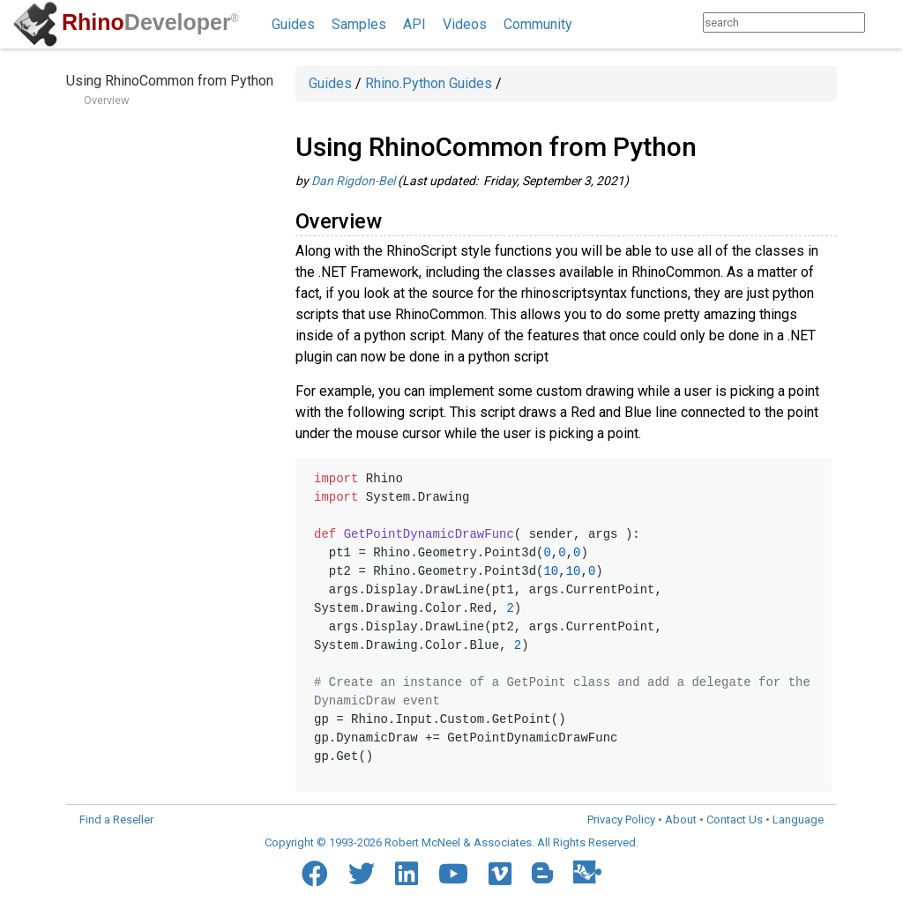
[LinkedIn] (406, 874)
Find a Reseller (116, 819)
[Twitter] (362, 874)
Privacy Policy (621, 819)
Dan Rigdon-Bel (353, 181)
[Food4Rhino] (587, 871)
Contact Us (734, 819)
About (681, 819)
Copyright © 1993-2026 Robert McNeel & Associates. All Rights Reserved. (451, 842)
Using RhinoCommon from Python (169, 80)
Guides (293, 24)
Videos (465, 24)
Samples (359, 24)
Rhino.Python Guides (428, 83)
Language (798, 819)
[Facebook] (315, 874)
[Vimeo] (500, 874)
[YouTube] (453, 874)
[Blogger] (542, 872)
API (414, 24)
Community (538, 24)
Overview (107, 100)
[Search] (882, 22)
